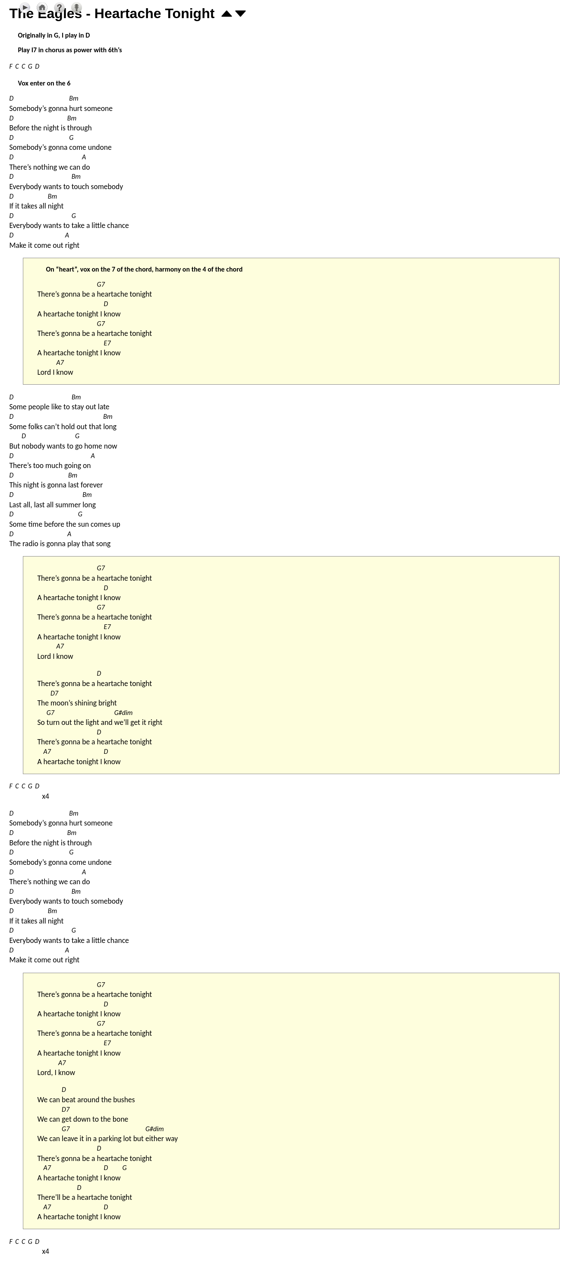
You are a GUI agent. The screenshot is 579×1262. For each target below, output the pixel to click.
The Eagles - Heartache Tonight (111, 13)
